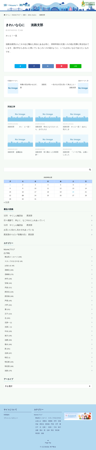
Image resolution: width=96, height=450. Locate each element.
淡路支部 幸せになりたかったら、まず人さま (46, 128)
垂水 (8, 344)
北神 (8, 353)
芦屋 (8, 301)
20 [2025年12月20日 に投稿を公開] (73, 192)
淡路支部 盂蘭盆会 (15, 152)
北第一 (8, 322)
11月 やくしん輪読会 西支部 (18, 225)
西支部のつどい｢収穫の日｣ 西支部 (19, 235)
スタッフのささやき (13, 261)
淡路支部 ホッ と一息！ (19, 127)
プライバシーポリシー (11, 418)
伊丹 (8, 279)
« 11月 (6, 202)
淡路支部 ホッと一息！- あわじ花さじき (75, 128)
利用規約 (6, 415)
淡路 (21, 30)
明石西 (9, 366)
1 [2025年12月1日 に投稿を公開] (10, 185)
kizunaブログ (9, 249)
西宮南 (9, 296)
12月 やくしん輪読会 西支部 (18, 216)
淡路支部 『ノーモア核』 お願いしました (75, 153)
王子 (8, 314)
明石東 (9, 362)
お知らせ (9, 266)
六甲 (8, 305)
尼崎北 (9, 270)
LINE (75, 66)
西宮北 (9, 292)
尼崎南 (9, 274)
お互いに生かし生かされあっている (19, 230)
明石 (7, 357)
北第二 (8, 327)
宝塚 (8, 283)
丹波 (8, 287)
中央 (8, 331)
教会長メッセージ (13, 257)
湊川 (8, 336)
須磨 (8, 340)
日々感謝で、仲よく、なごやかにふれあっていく (24, 220)
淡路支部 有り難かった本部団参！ (46, 153)
